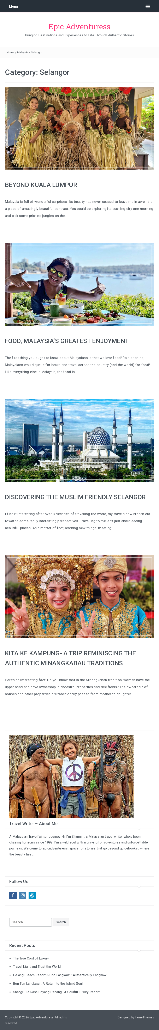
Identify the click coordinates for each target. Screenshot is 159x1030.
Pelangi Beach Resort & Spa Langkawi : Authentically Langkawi (60, 975)
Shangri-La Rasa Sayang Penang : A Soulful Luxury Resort (56, 992)
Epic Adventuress (79, 26)
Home (10, 52)
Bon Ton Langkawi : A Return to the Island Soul (48, 984)
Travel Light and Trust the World (37, 967)
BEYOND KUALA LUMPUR (41, 184)
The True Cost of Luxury (31, 958)
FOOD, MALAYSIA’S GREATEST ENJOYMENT (67, 341)
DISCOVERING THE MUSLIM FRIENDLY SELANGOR (75, 497)
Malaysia (22, 52)
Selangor (37, 52)
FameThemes (144, 1017)
